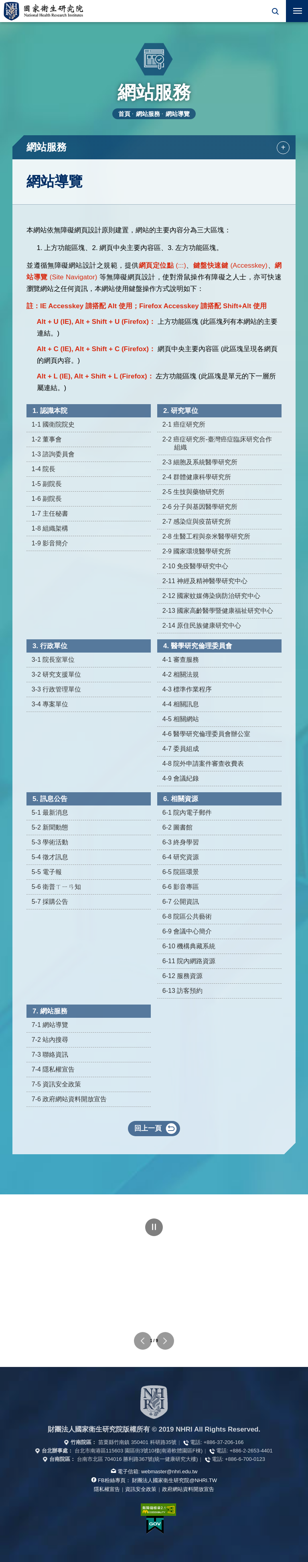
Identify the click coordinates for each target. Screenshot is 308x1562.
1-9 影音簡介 (50, 543)
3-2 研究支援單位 (56, 674)
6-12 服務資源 (182, 975)
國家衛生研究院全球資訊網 (43, 11)
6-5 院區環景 (180, 871)
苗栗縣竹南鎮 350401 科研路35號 (137, 1442)
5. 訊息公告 (49, 799)
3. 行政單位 (49, 646)
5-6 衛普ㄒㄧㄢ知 (56, 886)
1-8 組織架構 (50, 528)
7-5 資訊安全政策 (56, 1084)
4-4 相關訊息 (180, 704)
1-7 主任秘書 (50, 513)
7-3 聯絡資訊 (50, 1054)
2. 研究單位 (180, 411)
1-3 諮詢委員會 (53, 454)
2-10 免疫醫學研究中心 (195, 566)
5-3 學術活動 (50, 842)
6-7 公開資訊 (180, 901)
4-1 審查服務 (180, 659)
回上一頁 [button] (148, 1128)
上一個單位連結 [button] (143, 1341)
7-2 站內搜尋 (50, 1039)
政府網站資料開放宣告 (188, 1489)
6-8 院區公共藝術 (187, 916)
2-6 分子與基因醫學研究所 (200, 506)
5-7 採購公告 (50, 901)
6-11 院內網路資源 (188, 961)
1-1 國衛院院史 (53, 424)
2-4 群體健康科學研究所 (196, 477)
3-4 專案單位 (50, 704)
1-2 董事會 (47, 439)
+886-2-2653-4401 (250, 1451)
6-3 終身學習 (180, 842)
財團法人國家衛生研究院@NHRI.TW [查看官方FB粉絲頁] (174, 1480)
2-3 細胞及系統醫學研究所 (200, 462)
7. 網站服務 (49, 1011)
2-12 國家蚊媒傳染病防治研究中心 (211, 595)
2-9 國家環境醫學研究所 (196, 551)
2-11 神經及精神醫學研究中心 (204, 581)
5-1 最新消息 (50, 812)
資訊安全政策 (140, 1489)
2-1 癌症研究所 (184, 424)
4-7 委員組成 (180, 748)
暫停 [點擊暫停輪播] (154, 1227)
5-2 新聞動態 (50, 827)
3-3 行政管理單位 (56, 689)
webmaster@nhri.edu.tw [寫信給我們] (169, 1471)
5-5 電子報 (47, 871)
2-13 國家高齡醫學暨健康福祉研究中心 (217, 610)
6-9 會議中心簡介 (187, 931)
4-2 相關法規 (180, 674)
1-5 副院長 (47, 483)
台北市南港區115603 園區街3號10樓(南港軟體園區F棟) (139, 1451)
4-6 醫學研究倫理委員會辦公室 (206, 733)
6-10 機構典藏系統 (188, 946)
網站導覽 (178, 114)
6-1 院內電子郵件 (187, 812)
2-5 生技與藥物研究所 (193, 491)
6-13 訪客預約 (182, 990)
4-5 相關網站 (180, 719)
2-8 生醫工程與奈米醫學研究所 (206, 536)
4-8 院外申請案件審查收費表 (203, 763)
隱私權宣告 (107, 1489)
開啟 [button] (275, 11)
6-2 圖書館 (177, 827)
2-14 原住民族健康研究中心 (201, 625)
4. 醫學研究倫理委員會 (197, 646)
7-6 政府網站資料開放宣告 (69, 1099)
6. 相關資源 (180, 799)
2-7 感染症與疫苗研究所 (196, 521)
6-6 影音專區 (180, 886)
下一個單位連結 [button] (165, 1341)
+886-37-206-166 (223, 1442)
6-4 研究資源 (180, 857)
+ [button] (283, 147)
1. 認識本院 (49, 411)
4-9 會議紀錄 (180, 778)
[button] (275, 11)
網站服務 (148, 114)
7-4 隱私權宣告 (53, 1069)
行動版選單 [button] (294, 8)
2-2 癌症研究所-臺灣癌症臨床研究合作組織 (217, 443)
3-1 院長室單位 (53, 659)
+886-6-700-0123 (245, 1459)
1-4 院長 (44, 469)
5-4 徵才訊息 (50, 857)
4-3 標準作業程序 (187, 689)
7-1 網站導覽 (50, 1024)
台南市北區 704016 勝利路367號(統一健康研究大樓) (137, 1459)
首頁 (124, 114)
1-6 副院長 (47, 498)
